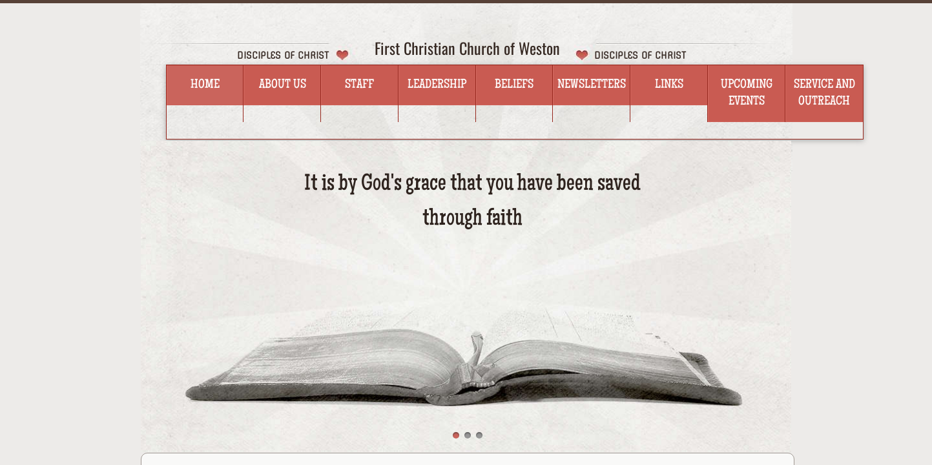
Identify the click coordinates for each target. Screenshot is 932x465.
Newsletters (591, 85)
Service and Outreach (824, 93)
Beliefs (514, 85)
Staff (359, 85)
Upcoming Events (746, 93)
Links (669, 85)
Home (205, 85)
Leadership (437, 85)
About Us (282, 85)
